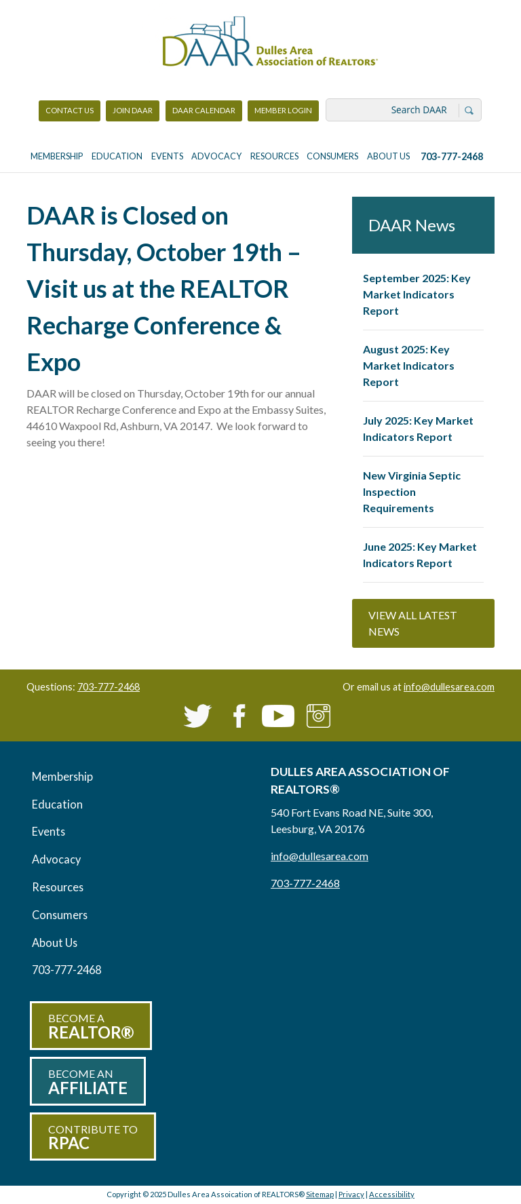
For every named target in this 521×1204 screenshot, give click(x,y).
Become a (91, 1026)
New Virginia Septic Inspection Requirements (412, 491)
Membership (57, 156)
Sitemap (320, 1194)
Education (117, 156)
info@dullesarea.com (449, 687)
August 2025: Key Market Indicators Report (409, 365)
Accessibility (391, 1194)
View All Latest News (412, 623)
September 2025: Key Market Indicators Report (417, 294)
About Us (388, 156)
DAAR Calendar (203, 110)
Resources (274, 156)
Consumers (332, 156)
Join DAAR (133, 110)
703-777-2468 (452, 156)
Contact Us (69, 110)
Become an (88, 1082)
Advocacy (216, 156)
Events (167, 156)
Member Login (283, 113)
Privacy (351, 1194)
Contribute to (93, 1138)
